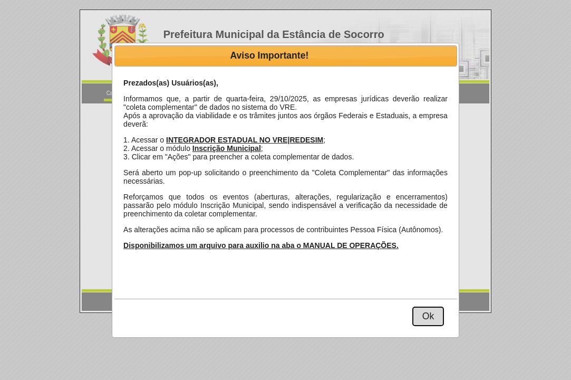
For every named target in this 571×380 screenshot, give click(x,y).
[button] (428, 316)
